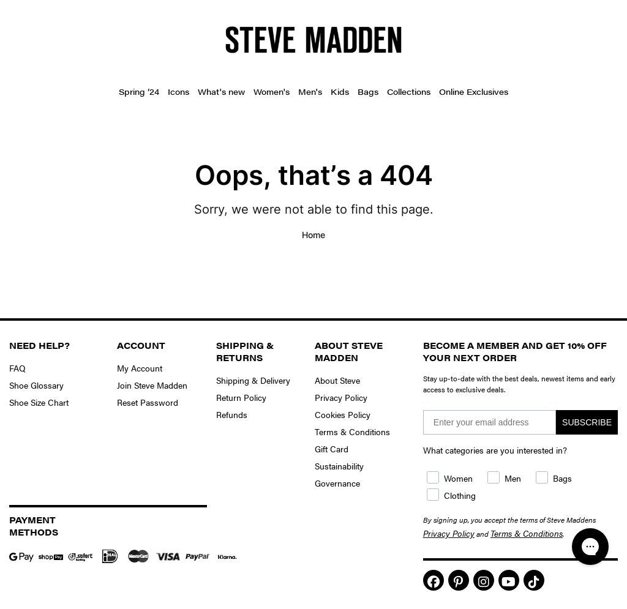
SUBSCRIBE (587, 422)
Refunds (231, 414)
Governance (337, 483)
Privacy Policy (341, 397)
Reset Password (147, 402)
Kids (340, 91)
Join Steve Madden (152, 385)
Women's (271, 91)
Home (313, 235)
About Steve (337, 380)
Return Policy (241, 397)
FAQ (17, 368)
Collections (408, 91)
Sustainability (339, 466)
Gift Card (331, 449)
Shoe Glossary (36, 385)
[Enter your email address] (489, 422)
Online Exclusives (473, 91)
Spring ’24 (139, 91)
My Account (139, 368)
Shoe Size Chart (39, 402)
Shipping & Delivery (253, 380)
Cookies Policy (342, 414)
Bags (368, 91)
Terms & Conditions (352, 431)
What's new (221, 91)
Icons (178, 91)
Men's (310, 91)
